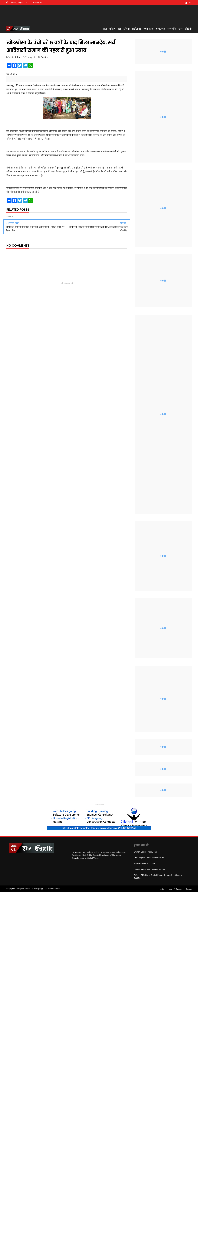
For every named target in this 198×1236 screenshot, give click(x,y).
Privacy (179, 889)
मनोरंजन (160, 28)
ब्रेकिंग (112, 28)
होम (105, 28)
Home (170, 889)
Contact (189, 889)
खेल (180, 28)
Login (162, 889)
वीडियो (188, 28)
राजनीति (171, 28)
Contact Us (37, 2)
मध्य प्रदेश (148, 28)
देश (119, 28)
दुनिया (126, 28)
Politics (44, 57)
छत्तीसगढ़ (136, 28)
